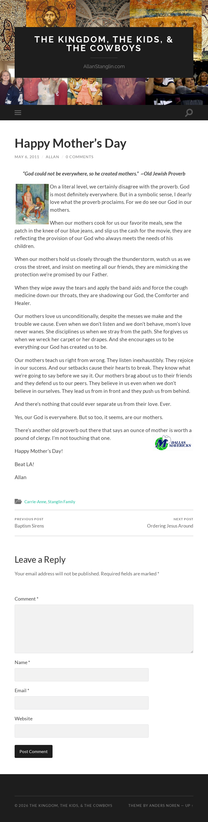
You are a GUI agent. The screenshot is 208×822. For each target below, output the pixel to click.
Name (22, 662)
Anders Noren (164, 805)
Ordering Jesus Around (170, 523)
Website (23, 718)
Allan (52, 156)
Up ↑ (189, 805)
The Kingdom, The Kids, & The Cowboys (104, 43)
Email (22, 690)
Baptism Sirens (29, 523)
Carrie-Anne (35, 501)
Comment (26, 599)
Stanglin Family (61, 501)
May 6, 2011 (27, 156)
